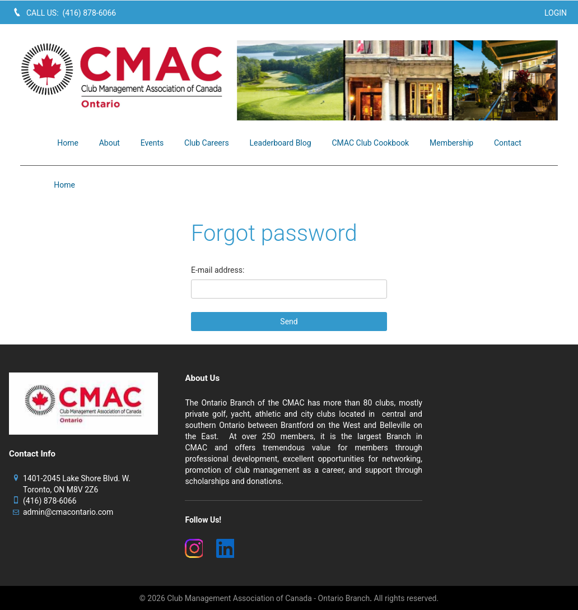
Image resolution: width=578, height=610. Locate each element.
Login (555, 12)
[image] (397, 80)
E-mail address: (217, 270)
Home (64, 184)
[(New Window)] (194, 548)
